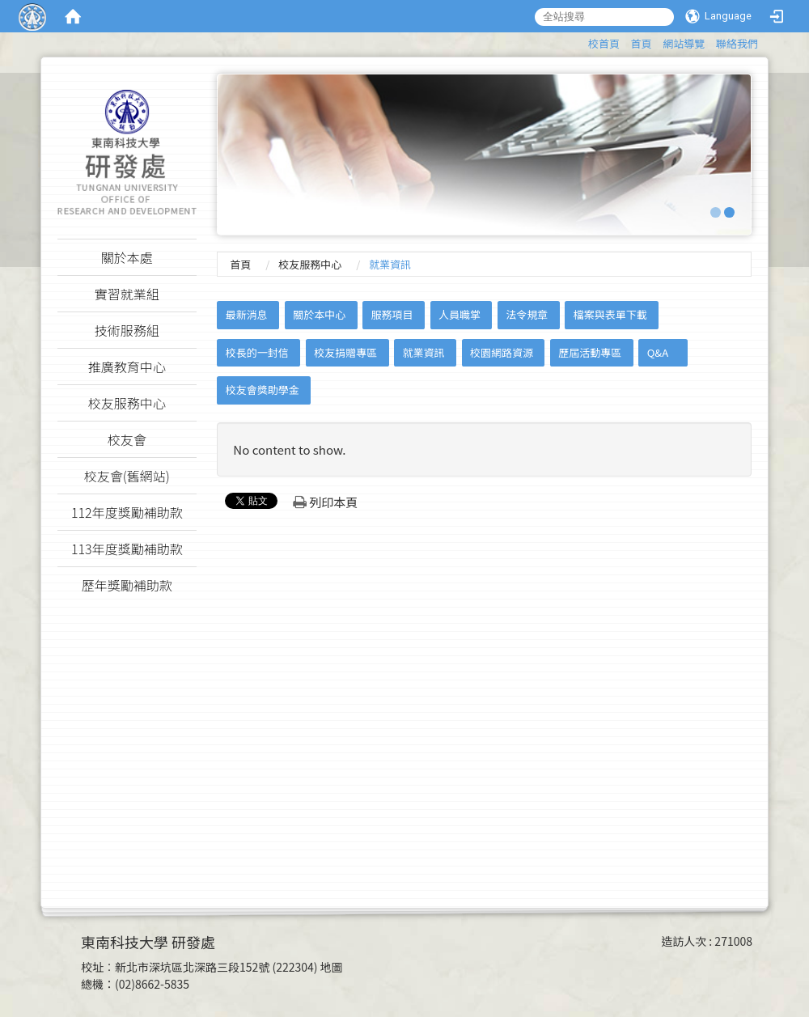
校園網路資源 (501, 352)
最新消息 (247, 314)
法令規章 (527, 314)
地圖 (331, 967)
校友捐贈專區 (345, 352)
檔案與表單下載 (610, 314)
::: (580, 41)
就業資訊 (424, 352)
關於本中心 (319, 314)
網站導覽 (684, 43)
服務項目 (392, 314)
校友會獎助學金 (262, 389)
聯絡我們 (737, 43)
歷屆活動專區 (589, 352)
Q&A (657, 352)
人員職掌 (459, 314)
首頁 (641, 43)
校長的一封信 (257, 352)
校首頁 (604, 43)
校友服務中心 (309, 264)
